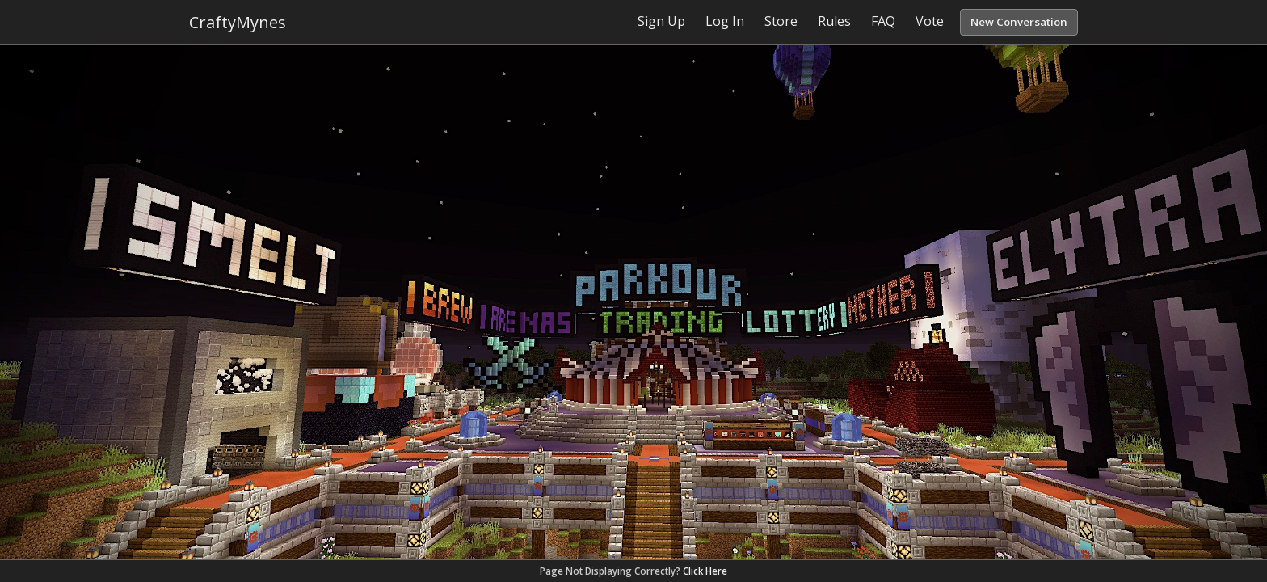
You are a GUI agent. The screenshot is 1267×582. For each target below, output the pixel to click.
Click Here (705, 571)
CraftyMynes (237, 22)
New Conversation (1018, 22)
